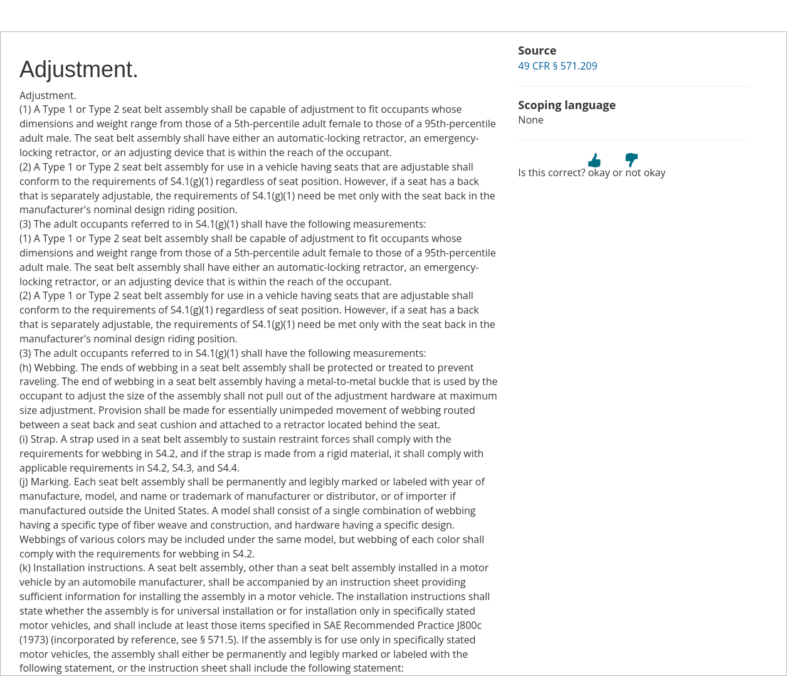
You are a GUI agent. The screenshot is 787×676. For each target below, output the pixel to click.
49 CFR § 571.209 (557, 66)
